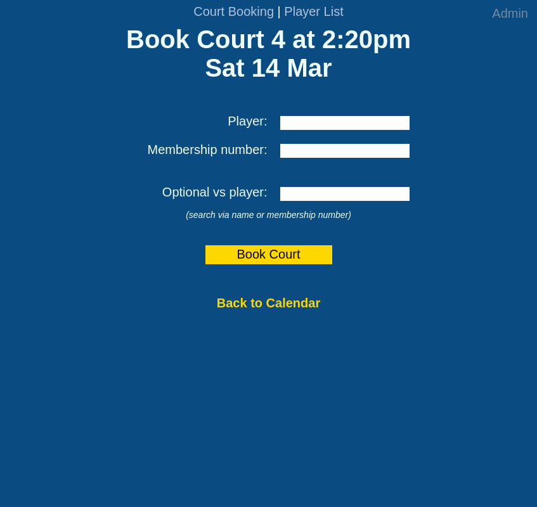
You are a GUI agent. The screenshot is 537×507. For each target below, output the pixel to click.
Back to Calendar (268, 303)
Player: (247, 121)
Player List (313, 11)
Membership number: (208, 150)
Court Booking (233, 11)
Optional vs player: (215, 192)
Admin (510, 13)
